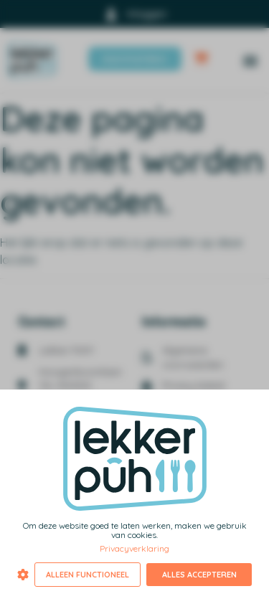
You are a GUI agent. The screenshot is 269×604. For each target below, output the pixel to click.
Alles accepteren (199, 575)
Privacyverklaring (134, 548)
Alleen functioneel (87, 575)
